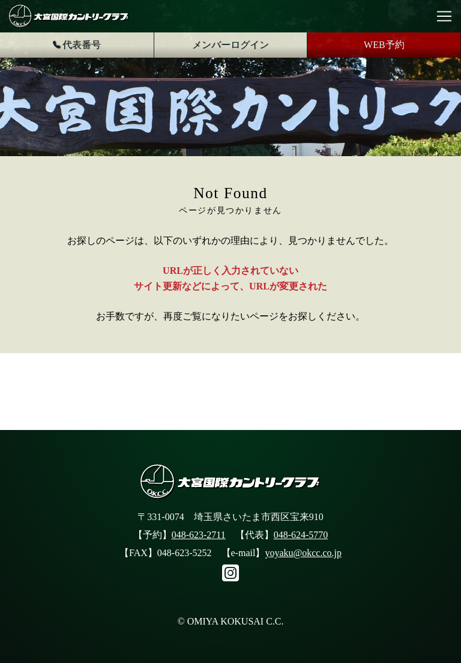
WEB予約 (384, 45)
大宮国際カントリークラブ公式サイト (69, 16)
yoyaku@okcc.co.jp (303, 553)
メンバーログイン (230, 45)
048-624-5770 (301, 535)
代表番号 (77, 45)
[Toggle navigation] (444, 16)
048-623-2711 (199, 535)
